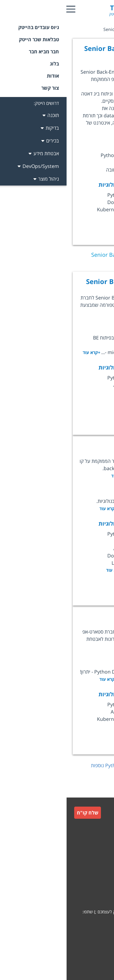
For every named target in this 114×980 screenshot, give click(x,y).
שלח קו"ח (21, 812)
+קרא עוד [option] (48, 570)
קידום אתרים (95, 949)
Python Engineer (74, 615)
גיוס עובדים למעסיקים (88, 835)
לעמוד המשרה (77, 407)
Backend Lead (79, 444)
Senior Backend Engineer (60, 281)
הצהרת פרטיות (93, 892)
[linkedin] (70, 923)
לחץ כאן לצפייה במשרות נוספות (63, 765)
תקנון (102, 863)
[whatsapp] (101, 923)
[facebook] (86, 923)
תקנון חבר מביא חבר (89, 878)
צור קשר (99, 849)
